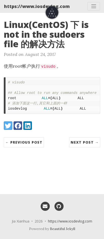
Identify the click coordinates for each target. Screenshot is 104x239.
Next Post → (85, 142)
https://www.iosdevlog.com (37, 6)
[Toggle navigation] (93, 6)
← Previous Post (23, 142)
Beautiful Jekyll (62, 229)
